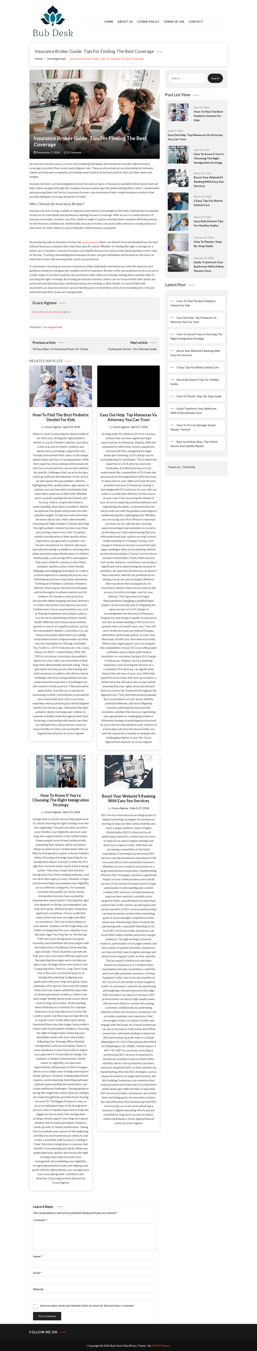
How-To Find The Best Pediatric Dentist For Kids (60, 417)
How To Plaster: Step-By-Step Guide (199, 396)
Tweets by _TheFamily (181, 467)
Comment (40, 1220)
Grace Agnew (53, 426)
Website (38, 1289)
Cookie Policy (148, 21)
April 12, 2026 (71, 812)
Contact (196, 21)
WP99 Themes (161, 1345)
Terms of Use (174, 21)
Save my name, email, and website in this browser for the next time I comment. (87, 1305)
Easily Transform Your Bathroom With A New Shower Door (209, 266)
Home (109, 21)
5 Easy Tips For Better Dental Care (198, 367)
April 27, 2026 (139, 426)
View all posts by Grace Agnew (51, 311)
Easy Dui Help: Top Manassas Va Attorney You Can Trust (128, 417)
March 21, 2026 (139, 808)
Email (37, 1272)
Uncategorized (44, 130)
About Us (125, 21)
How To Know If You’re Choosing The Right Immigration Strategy (60, 800)
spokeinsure (89, 242)
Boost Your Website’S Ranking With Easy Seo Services (128, 798)
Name (37, 1256)
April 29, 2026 (71, 426)
